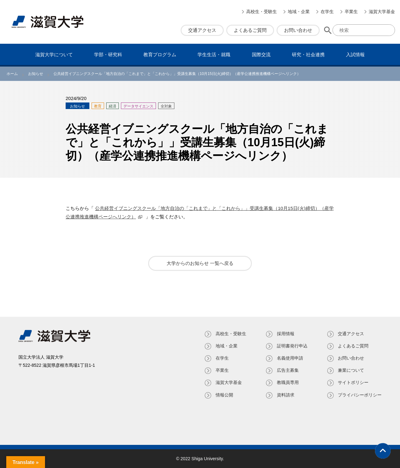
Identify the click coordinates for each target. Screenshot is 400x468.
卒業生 (351, 11)
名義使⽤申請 (290, 358)
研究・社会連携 (308, 54)
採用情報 (285, 333)
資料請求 (285, 394)
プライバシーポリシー (360, 394)
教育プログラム (159, 54)
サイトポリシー (353, 382)
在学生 (327, 11)
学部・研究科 (108, 54)
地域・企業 (299, 11)
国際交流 (261, 54)
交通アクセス (202, 30)
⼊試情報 (355, 54)
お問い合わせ (298, 30)
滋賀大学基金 (382, 11)
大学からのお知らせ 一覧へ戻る (200, 263)
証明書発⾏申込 (292, 345)
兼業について (351, 370)
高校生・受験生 (261, 11)
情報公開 (224, 394)
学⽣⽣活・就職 (214, 54)
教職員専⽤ (287, 382)
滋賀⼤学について (54, 54)
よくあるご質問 (250, 30)
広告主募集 (287, 370)
